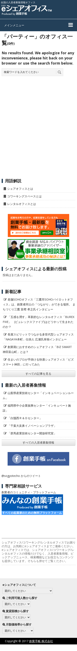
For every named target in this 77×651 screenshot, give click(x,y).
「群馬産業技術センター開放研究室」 (32, 433)
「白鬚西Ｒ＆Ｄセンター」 (25, 418)
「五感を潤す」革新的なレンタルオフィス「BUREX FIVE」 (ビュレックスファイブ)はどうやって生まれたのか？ (38, 322)
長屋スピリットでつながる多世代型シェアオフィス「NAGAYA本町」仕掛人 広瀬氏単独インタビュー (38, 336)
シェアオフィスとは (20, 189)
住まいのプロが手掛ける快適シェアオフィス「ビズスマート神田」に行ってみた (38, 361)
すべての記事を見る (38, 374)
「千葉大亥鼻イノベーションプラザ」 (32, 426)
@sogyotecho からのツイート (21, 476)
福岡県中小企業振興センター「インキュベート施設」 (37, 408)
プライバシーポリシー (28, 648)
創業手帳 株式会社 (41, 641)
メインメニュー (14, 25)
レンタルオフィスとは (21, 204)
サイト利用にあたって (62, 648)
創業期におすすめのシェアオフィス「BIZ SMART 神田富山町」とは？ (37, 349)
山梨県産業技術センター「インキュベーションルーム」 (38, 395)
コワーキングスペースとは (24, 196)
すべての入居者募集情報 (38, 442)
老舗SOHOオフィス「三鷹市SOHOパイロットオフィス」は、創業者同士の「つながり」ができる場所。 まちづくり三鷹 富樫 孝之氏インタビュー (39, 304)
